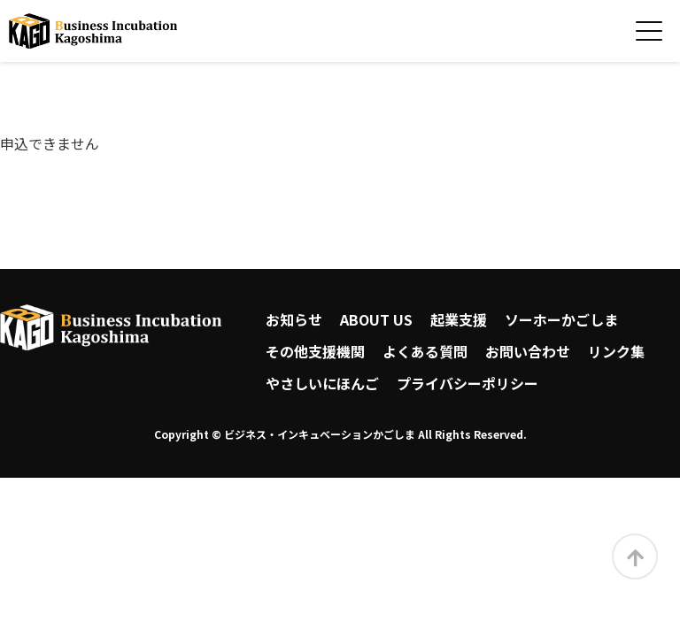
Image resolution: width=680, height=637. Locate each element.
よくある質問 (425, 351)
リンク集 (616, 351)
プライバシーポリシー (467, 383)
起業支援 (458, 319)
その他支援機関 (315, 351)
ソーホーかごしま (561, 319)
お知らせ (294, 319)
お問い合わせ (527, 351)
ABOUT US (376, 319)
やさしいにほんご (322, 383)
